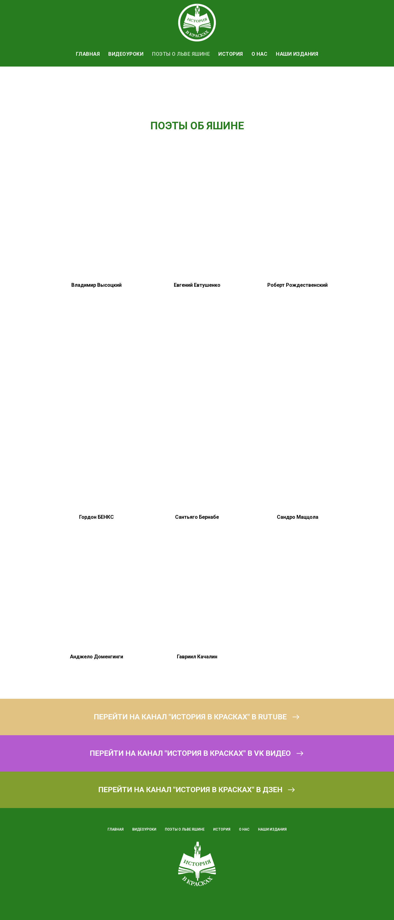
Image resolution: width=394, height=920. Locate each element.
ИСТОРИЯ (230, 54)
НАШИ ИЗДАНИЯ (297, 54)
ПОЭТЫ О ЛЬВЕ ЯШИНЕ (181, 54)
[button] (96, 466)
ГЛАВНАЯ (88, 54)
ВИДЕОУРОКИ (125, 54)
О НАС (260, 54)
